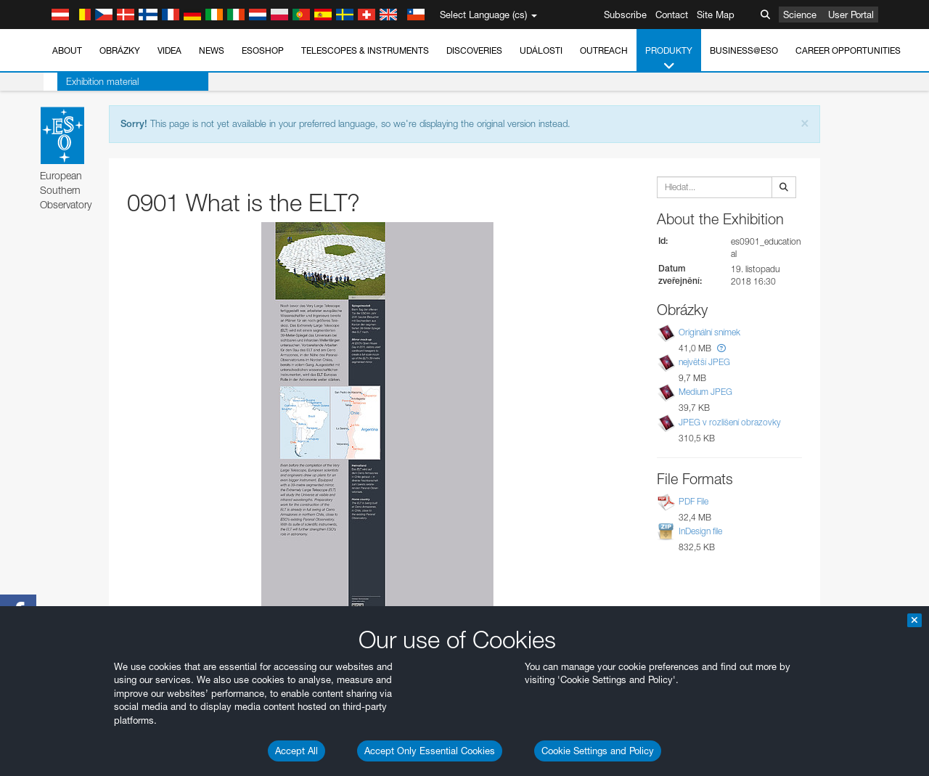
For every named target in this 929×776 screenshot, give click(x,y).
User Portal (851, 14)
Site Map (715, 14)
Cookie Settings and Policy (597, 750)
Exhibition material (88, 81)
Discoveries (474, 50)
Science (800, 14)
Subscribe (625, 14)
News (211, 50)
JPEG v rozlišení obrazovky (730, 422)
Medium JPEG (705, 392)
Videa (169, 50)
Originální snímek (709, 332)
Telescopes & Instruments (365, 50)
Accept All (296, 750)
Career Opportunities (848, 50)
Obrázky (119, 50)
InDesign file (700, 531)
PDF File (693, 501)
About (67, 50)
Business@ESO (744, 50)
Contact (671, 14)
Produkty (669, 59)
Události (541, 50)
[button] (721, 348)
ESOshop (263, 50)
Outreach (604, 50)
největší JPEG (704, 361)
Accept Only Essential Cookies (429, 750)
